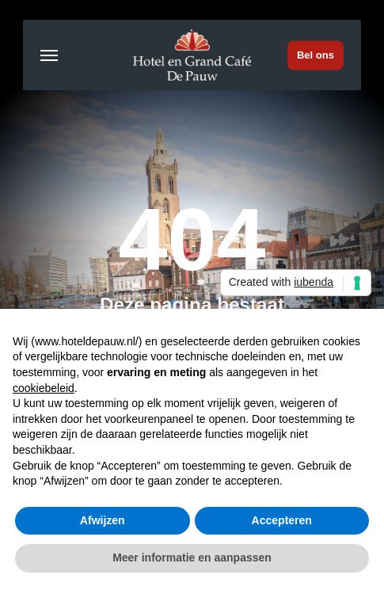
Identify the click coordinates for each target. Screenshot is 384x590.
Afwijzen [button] (102, 520)
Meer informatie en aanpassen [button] (192, 557)
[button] (49, 55)
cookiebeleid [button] (43, 388)
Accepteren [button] (282, 520)
